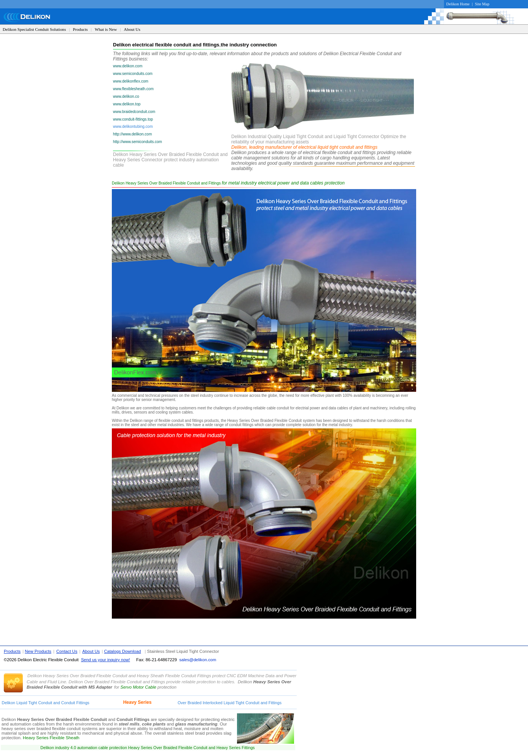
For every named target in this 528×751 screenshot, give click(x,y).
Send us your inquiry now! (105, 659)
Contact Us (66, 651)
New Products (38, 651)
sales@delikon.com (197, 659)
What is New (106, 29)
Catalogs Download (122, 651)
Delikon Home (457, 4)
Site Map (482, 4)
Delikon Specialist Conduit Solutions (34, 29)
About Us (132, 29)
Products (80, 29)
